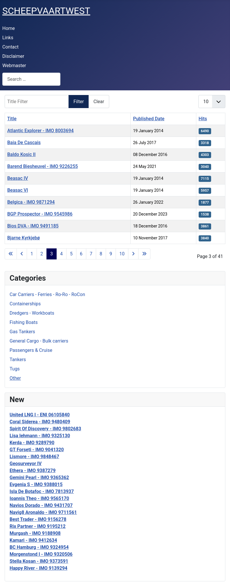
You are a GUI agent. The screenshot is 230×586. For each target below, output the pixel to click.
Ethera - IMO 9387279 (32, 470)
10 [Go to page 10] (122, 254)
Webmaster (14, 65)
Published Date (148, 118)
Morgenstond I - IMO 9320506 (41, 554)
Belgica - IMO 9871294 (31, 202)
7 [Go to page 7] (91, 254)
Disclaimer (13, 56)
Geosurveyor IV (26, 463)
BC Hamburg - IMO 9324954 (39, 547)
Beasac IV (17, 178)
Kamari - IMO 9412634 (33, 540)
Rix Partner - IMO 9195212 (38, 526)
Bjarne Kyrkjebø (23, 238)
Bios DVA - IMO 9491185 (33, 226)
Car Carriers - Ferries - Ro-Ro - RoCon (47, 294)
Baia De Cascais (24, 142)
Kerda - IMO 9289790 (32, 442)
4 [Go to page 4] (61, 254)
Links (7, 37)
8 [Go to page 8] (101, 254)
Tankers (18, 359)
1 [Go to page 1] (31, 254)
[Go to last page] (144, 253)
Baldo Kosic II (21, 154)
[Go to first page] (11, 253)
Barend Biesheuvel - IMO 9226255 (42, 166)
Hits (203, 118)
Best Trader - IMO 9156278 (38, 519)
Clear (99, 101)
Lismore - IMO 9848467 (34, 456)
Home (8, 28)
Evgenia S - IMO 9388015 (36, 484)
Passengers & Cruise (31, 350)
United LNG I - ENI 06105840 (40, 414)
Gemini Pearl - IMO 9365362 (39, 477)
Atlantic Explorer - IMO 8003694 (40, 130)
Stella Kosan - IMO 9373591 (39, 561)
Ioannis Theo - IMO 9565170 (39, 498)
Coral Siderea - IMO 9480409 (40, 421)
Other (15, 378)
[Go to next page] (133, 253)
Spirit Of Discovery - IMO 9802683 (45, 428)
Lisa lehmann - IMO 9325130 (40, 435)
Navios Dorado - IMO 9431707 (41, 505)
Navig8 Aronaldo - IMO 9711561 (43, 512)
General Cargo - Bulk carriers (39, 341)
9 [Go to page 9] (110, 254)
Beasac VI (17, 190)
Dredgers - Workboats (32, 313)
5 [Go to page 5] (71, 254)
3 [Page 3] (51, 254)
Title (12, 118)
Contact (10, 47)
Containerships (25, 304)
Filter (78, 101)
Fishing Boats (24, 322)
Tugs (15, 369)
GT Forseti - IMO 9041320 (37, 449)
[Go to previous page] (22, 253)
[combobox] (31, 79)
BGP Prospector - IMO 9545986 (40, 214)
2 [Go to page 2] (41, 254)
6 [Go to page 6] (81, 254)
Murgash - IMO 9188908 (35, 533)
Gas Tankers (22, 331)
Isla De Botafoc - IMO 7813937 (42, 491)
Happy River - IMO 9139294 (38, 568)
